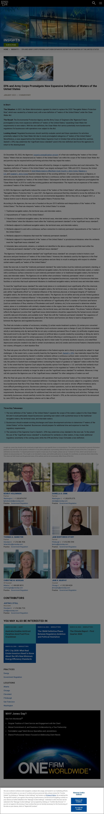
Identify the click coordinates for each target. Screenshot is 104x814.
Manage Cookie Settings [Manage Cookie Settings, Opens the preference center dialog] (79, 794)
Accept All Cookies (79, 809)
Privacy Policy (51, 796)
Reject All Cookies (78, 802)
